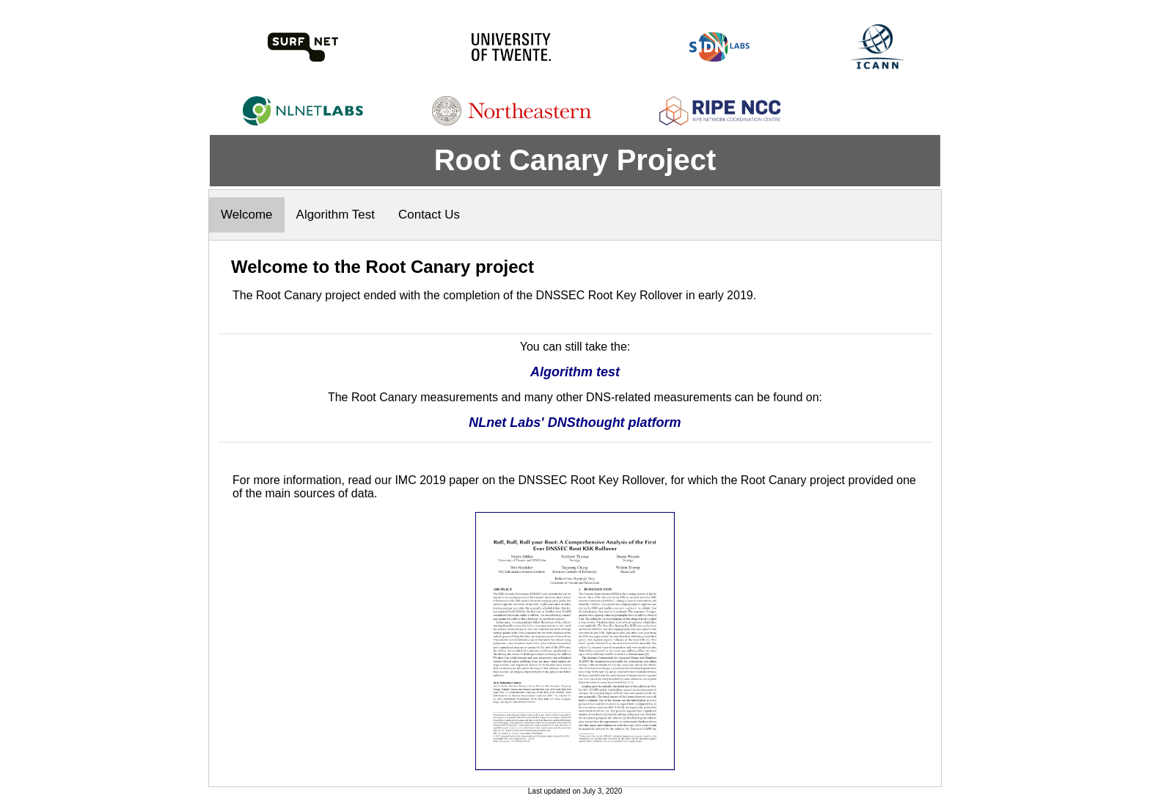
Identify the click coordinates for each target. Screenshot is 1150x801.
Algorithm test (575, 372)
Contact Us (429, 215)
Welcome (247, 215)
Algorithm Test (335, 215)
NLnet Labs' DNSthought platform (575, 422)
